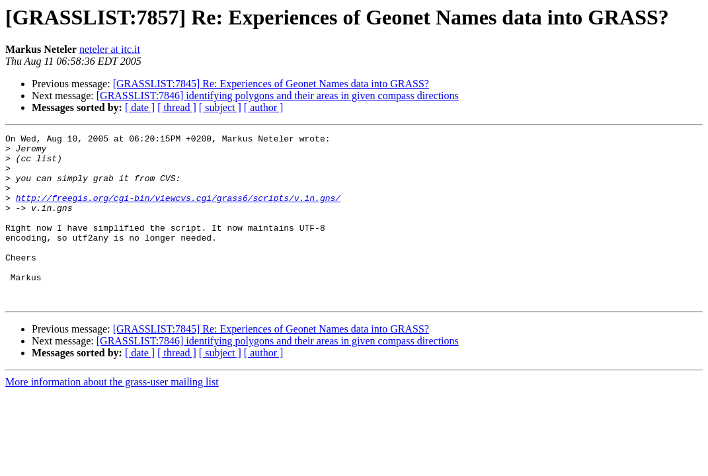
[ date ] (140, 107)
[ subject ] (220, 107)
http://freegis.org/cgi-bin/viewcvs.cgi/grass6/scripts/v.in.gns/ (178, 212)
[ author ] (264, 107)
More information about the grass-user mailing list (112, 415)
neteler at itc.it (109, 49)
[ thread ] (176, 107)
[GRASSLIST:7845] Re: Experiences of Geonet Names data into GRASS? (271, 83)
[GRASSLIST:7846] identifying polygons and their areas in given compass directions (278, 95)
